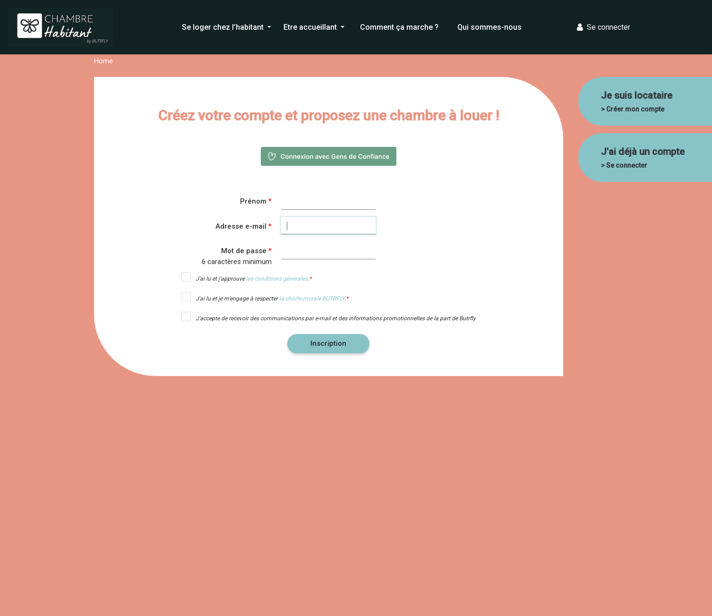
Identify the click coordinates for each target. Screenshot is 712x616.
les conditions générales (277, 278)
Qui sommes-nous (489, 27)
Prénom (253, 201)
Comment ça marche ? (399, 27)
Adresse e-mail (240, 226)
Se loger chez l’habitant (224, 27)
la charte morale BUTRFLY (311, 298)
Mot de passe (243, 251)
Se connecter (603, 27)
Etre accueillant (311, 27)
